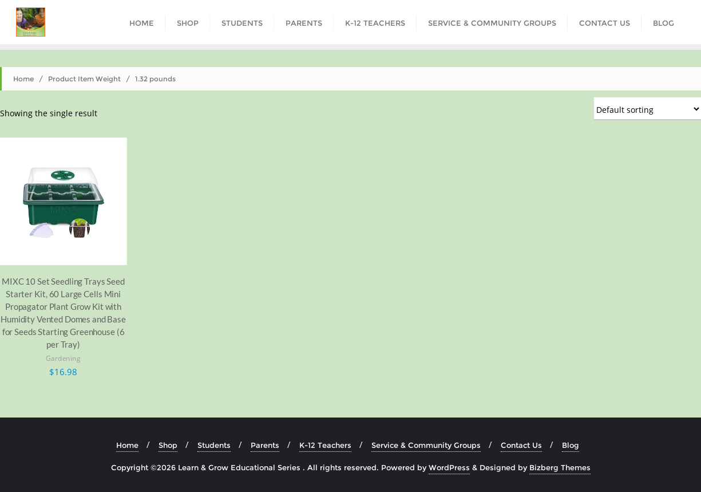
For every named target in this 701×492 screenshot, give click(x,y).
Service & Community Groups (426, 445)
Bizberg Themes (560, 467)
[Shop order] (647, 108)
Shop (168, 445)
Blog (570, 445)
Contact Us (521, 445)
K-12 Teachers (325, 445)
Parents (265, 445)
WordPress (449, 467)
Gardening (63, 359)
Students (214, 445)
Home (23, 78)
